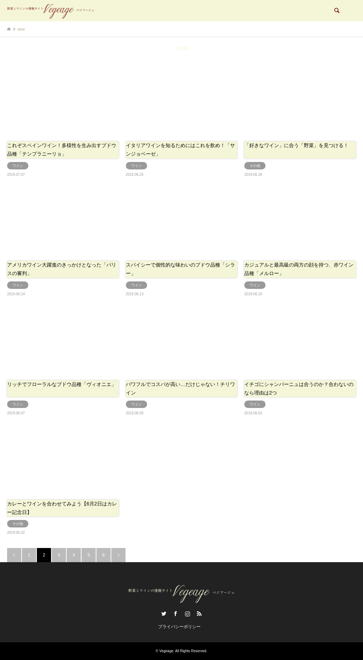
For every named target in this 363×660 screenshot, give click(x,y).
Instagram (187, 613)
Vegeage (167, 651)
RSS (199, 613)
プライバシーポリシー (179, 626)
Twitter (163, 613)
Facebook (175, 613)
